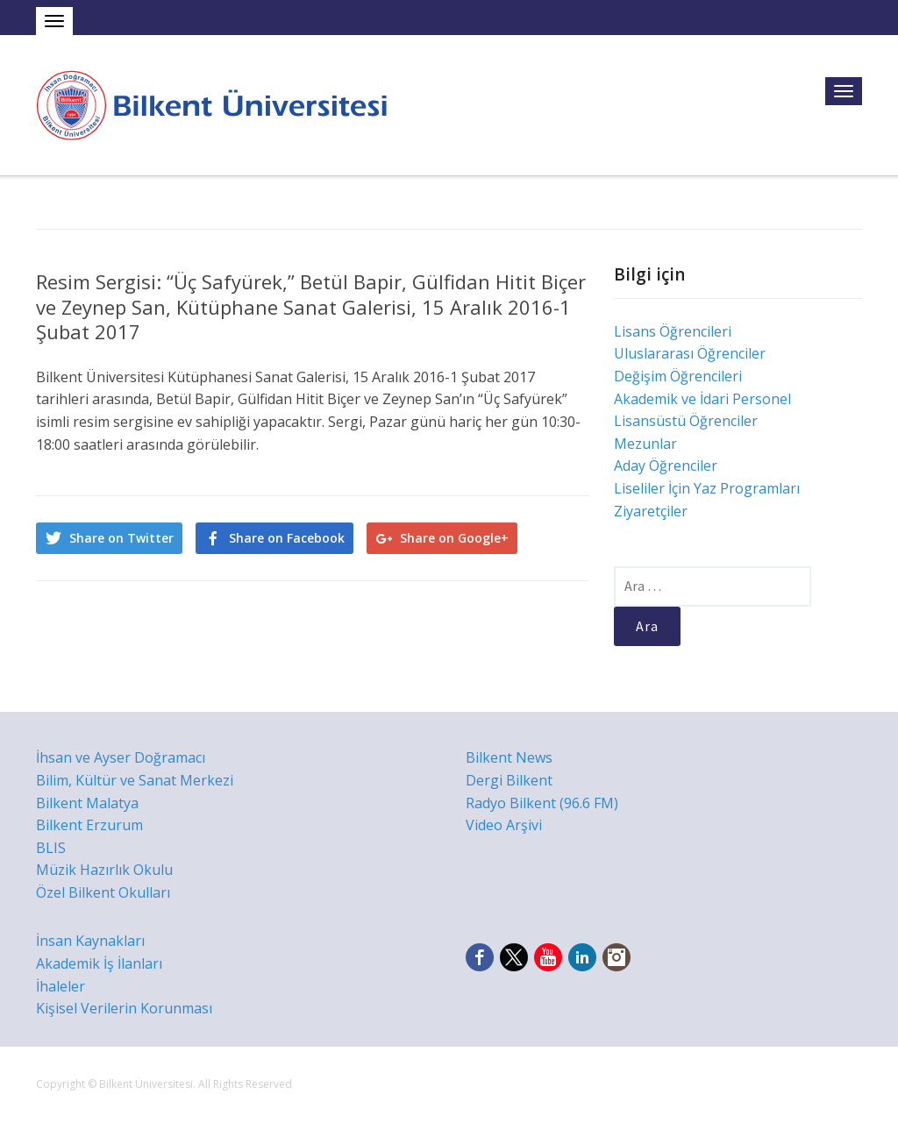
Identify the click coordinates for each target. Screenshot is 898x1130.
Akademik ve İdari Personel (702, 399)
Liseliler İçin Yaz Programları (707, 488)
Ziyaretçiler (651, 511)
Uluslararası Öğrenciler (690, 353)
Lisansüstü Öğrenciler (686, 420)
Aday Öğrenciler (665, 465)
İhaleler (60, 986)
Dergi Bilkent (509, 780)
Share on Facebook (287, 537)
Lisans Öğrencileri (672, 331)
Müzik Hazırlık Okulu (104, 869)
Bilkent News (509, 757)
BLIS (51, 847)
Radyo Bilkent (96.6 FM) (542, 803)
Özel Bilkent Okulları (103, 892)
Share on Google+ (454, 537)
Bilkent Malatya (87, 803)
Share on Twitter (121, 537)
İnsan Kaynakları (90, 940)
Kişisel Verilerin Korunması (124, 1008)
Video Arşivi (504, 825)
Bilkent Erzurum (89, 825)
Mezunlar (645, 443)
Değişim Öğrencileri (678, 376)
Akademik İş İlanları (99, 963)
